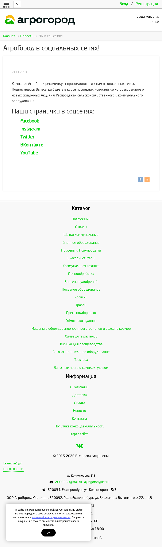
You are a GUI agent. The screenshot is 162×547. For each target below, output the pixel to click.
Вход (123, 4)
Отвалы (81, 227)
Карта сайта (79, 434)
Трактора (81, 359)
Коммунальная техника (81, 266)
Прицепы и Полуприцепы (81, 250)
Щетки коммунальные (81, 234)
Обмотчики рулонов (81, 321)
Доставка (79, 395)
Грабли (81, 305)
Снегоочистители (81, 258)
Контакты (79, 418)
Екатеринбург (12, 463)
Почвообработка (81, 273)
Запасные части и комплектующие (81, 367)
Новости (79, 411)
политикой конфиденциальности (51, 517)
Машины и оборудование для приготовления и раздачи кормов (81, 328)
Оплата (79, 403)
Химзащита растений (81, 336)
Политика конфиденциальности (79, 426)
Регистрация (146, 4)
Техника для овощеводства (81, 344)
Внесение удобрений (81, 281)
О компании (79, 387)
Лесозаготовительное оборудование (81, 352)
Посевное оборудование (81, 289)
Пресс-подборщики (81, 313)
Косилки (81, 297)
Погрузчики (81, 219)
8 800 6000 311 (13, 469)
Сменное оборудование (81, 242)
